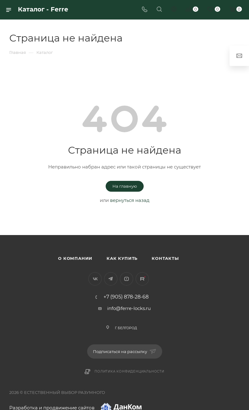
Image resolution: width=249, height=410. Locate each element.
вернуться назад (130, 200)
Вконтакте (95, 279)
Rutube (142, 279)
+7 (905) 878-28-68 (126, 296)
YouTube (126, 279)
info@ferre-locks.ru (129, 308)
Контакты (165, 258)
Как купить (122, 258)
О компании (75, 258)
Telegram (110, 279)
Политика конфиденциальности (129, 371)
